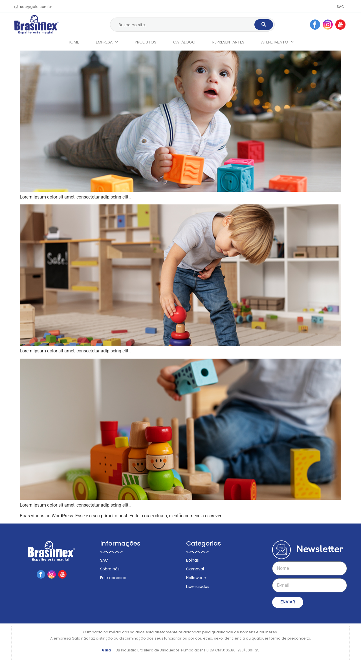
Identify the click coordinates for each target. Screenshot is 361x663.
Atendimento (277, 42)
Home (73, 42)
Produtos (145, 42)
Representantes (228, 42)
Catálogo (184, 42)
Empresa (107, 42)
